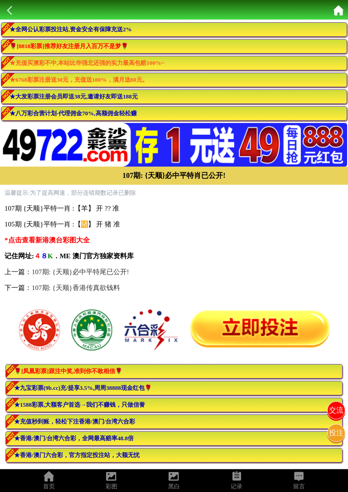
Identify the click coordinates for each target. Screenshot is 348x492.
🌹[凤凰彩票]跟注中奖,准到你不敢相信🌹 (68, 371)
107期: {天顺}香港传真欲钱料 (76, 287)
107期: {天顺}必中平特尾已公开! (80, 272)
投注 (336, 433)
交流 (336, 410)
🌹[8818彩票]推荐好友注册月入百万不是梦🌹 (69, 46)
